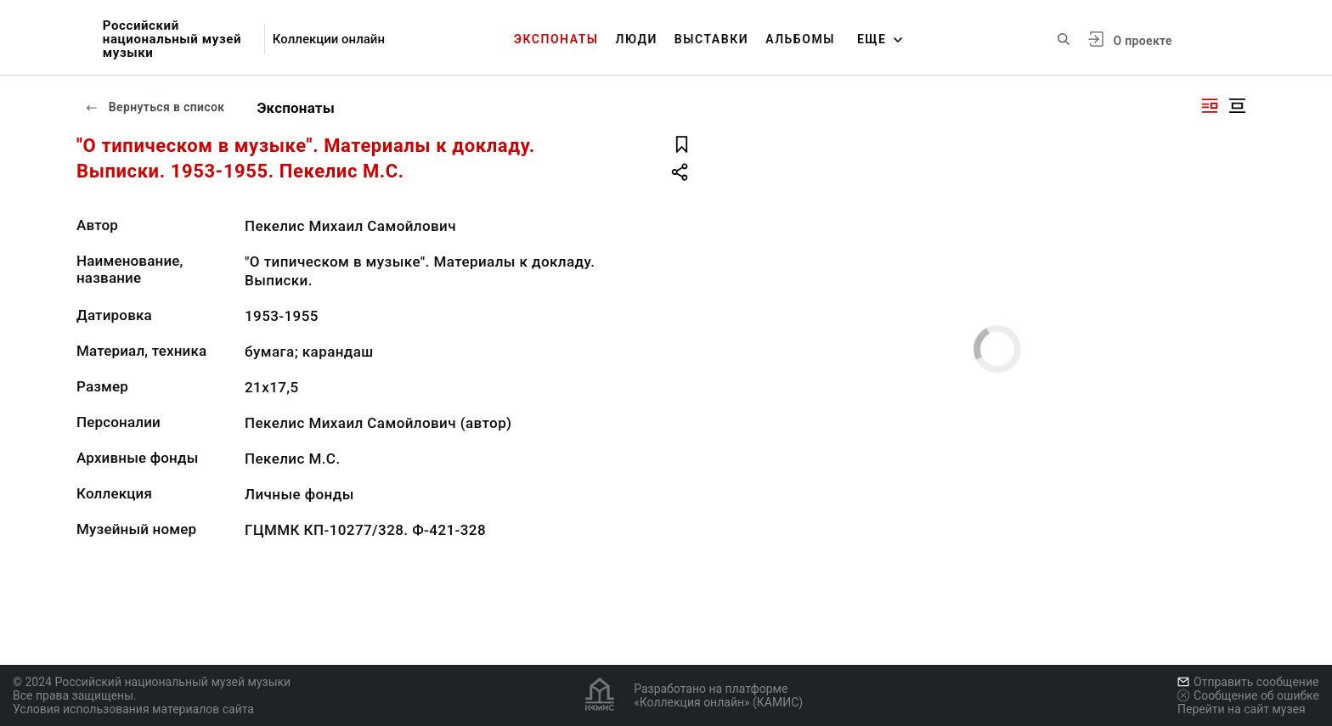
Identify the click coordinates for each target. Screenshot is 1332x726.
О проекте (1142, 41)
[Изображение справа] (1209, 105)
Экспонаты (556, 39)
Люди (637, 39)
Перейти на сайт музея (1241, 709)
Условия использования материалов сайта (133, 709)
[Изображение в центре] (1236, 105)
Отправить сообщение (1247, 682)
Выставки (711, 39)
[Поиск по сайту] (1064, 39)
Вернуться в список (154, 107)
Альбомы (800, 39)
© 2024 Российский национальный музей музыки (152, 682)
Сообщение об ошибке (1248, 695)
